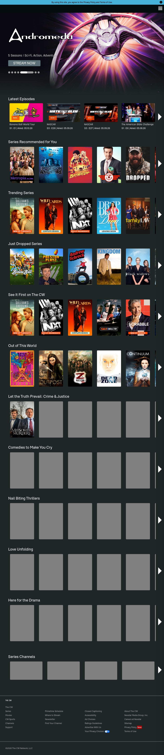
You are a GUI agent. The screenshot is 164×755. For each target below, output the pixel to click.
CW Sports (10, 719)
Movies (8, 715)
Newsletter (50, 719)
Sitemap (128, 723)
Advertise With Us (93, 727)
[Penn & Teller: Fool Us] (63, 670)
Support (9, 727)
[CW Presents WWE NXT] (138, 670)
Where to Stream (52, 715)
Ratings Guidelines (93, 723)
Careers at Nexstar (132, 719)
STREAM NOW (24, 63)
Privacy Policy (89, 2)
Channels (9, 723)
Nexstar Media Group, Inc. (136, 715)
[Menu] (160, 8)
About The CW (131, 711)
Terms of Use (106, 2)
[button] (160, 116)
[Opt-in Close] (161, 2)
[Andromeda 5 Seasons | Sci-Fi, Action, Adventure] (82, 54)
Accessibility (90, 715)
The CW (6, 7)
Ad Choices (90, 719)
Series (8, 711)
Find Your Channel (53, 723)
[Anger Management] (101, 670)
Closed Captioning (93, 711)
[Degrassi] (26, 670)
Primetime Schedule (54, 711)
